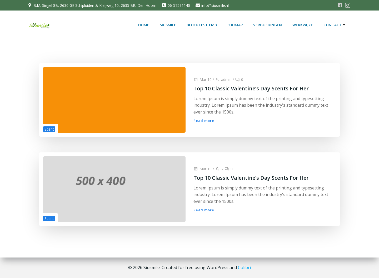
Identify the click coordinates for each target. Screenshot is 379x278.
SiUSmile (168, 24)
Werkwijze (302, 24)
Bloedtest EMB (202, 24)
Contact (334, 24)
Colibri (244, 267)
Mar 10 (202, 79)
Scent (49, 129)
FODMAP (235, 24)
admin (223, 79)
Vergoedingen (267, 24)
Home (143, 24)
